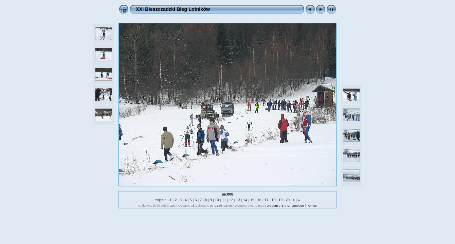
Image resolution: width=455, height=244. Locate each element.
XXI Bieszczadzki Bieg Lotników (173, 9)
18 (273, 200)
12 (231, 200)
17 (266, 200)
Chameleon (295, 205)
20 (288, 200)
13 (238, 200)
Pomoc (312, 205)
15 (252, 200)
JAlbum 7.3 (275, 205)
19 (280, 200)
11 (224, 200)
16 (259, 200)
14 (245, 200)
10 (217, 200)
